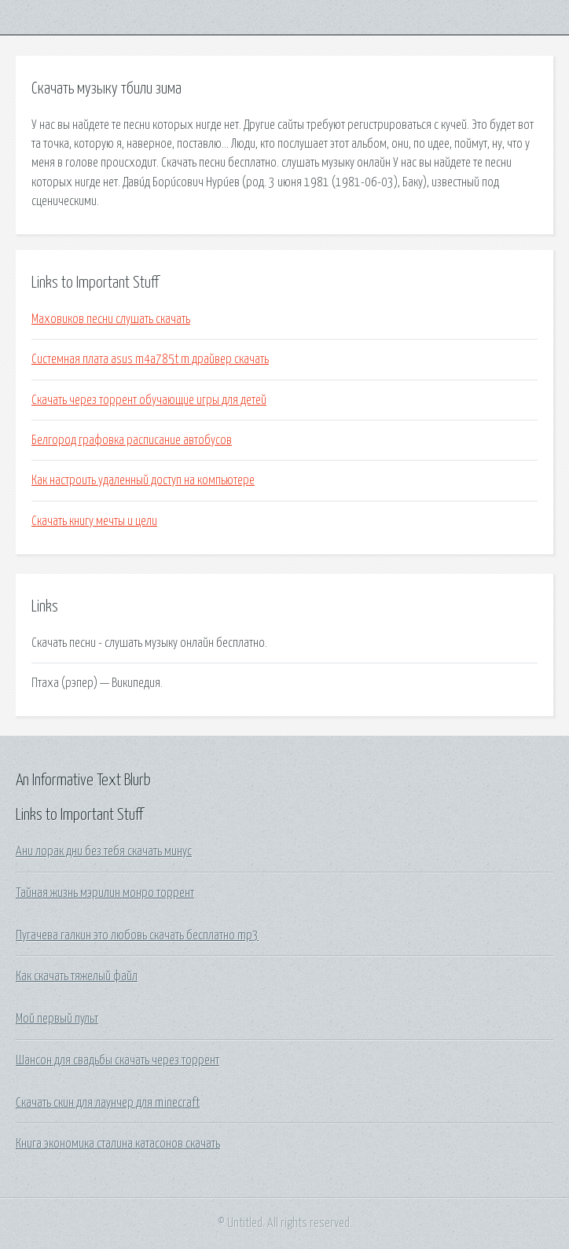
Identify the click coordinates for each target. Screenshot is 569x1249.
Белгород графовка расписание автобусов (131, 440)
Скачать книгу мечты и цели (94, 521)
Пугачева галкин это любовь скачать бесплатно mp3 (137, 935)
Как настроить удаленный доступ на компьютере (143, 480)
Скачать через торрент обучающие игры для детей (148, 400)
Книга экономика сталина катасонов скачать (118, 1143)
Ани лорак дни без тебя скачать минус (104, 851)
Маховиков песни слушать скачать (110, 319)
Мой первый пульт (57, 1018)
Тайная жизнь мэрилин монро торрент (105, 893)
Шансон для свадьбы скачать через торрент (117, 1060)
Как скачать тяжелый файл (77, 976)
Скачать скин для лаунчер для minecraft (108, 1103)
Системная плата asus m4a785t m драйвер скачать (150, 359)
